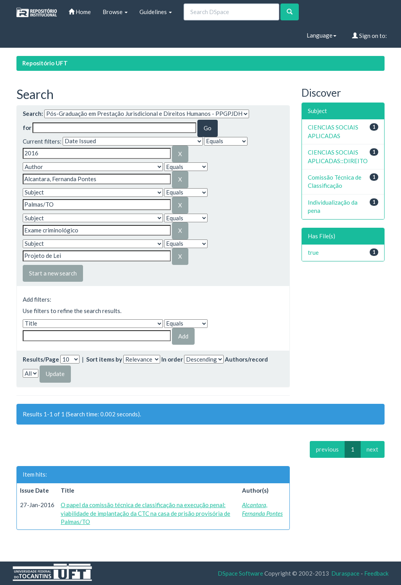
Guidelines (155, 11)
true (313, 252)
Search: (33, 113)
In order (172, 359)
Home (80, 11)
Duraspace (345, 573)
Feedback (376, 573)
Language (321, 35)
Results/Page (41, 359)
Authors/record (246, 359)
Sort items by (104, 359)
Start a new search (53, 273)
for (27, 127)
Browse (115, 11)
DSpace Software (240, 573)
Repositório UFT (45, 63)
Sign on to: (369, 35)
